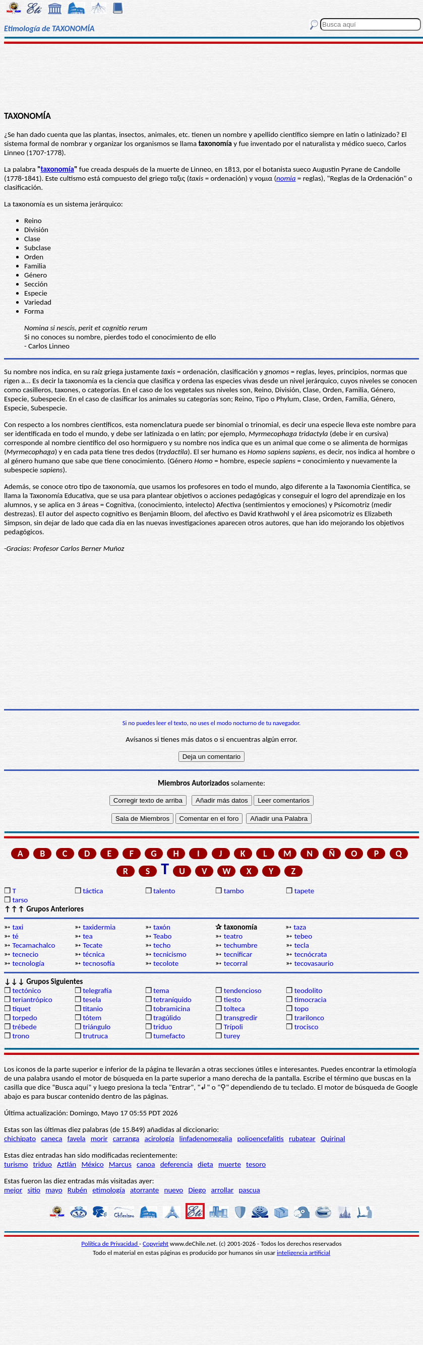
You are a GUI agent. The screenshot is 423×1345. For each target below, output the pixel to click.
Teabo (162, 936)
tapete (304, 890)
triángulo (96, 1026)
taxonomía (57, 169)
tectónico (26, 990)
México (92, 1164)
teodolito (308, 990)
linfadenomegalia (205, 1138)
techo (161, 945)
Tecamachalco (33, 945)
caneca (51, 1138)
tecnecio (25, 954)
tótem (92, 1017)
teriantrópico (32, 999)
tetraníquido (172, 999)
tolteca (234, 1008)
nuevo (174, 1189)
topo (301, 1008)
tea (88, 936)
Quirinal (333, 1138)
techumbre (241, 945)
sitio (33, 1189)
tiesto (232, 999)
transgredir (241, 1017)
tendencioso (243, 990)
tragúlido (167, 1017)
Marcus (120, 1164)
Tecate (92, 945)
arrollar (222, 1189)
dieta (205, 1164)
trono (20, 1035)
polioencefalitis (260, 1138)
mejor (13, 1189)
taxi (17, 927)
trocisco (306, 1026)
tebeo (303, 936)
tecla (301, 945)
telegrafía (97, 990)
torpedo (24, 1017)
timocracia (310, 999)
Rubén (77, 1189)
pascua (249, 1189)
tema (161, 990)
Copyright (155, 1243)
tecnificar (238, 954)
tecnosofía (98, 963)
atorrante (144, 1189)
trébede (24, 1026)
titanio (93, 1008)
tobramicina (171, 1008)
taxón (161, 927)
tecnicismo (170, 954)
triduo (162, 1026)
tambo (234, 890)
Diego (197, 1189)
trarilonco (309, 1017)
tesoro (256, 1164)
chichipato (20, 1138)
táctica (93, 890)
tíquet (21, 1008)
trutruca (95, 1035)
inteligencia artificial (303, 1252)
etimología (108, 1189)
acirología (159, 1138)
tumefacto (169, 1035)
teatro (233, 936)
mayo (53, 1189)
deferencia (176, 1164)
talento (164, 890)
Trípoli (233, 1026)
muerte (229, 1164)
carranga (126, 1138)
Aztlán (66, 1164)
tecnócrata (310, 954)
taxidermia (99, 927)
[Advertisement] (212, 76)
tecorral (236, 963)
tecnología (28, 963)
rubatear (302, 1138)
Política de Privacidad (110, 1243)
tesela (92, 999)
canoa (146, 1164)
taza (299, 927)
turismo (16, 1164)
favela (77, 1138)
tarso (20, 899)
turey (232, 1035)
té (15, 936)
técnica (93, 954)
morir (99, 1138)
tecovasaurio (314, 963)
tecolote (165, 963)
